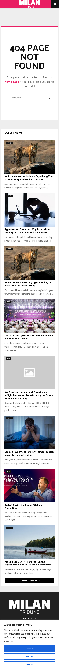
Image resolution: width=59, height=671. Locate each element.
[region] (29, 645)
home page (12, 81)
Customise (29, 656)
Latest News (13, 133)
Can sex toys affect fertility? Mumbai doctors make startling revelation (29, 453)
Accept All (29, 648)
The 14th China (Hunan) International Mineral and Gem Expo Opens (28, 337)
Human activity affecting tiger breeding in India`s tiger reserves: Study (27, 284)
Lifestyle (9, 142)
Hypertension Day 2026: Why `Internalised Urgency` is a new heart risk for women (27, 231)
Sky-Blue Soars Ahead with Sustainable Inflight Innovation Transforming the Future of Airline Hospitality (28, 395)
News (8, 302)
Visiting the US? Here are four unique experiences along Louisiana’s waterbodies (27, 563)
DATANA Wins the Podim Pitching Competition (23, 506)
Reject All (29, 664)
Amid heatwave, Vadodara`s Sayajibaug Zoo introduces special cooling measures (28, 178)
